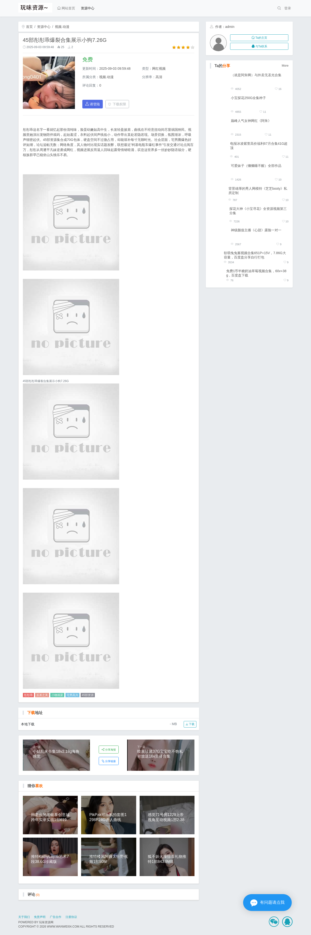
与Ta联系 (259, 46)
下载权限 (117, 104)
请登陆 (92, 104)
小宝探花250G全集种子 (248, 98)
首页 (27, 27)
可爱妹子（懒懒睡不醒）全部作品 (256, 166)
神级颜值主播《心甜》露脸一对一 (256, 230)
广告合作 (55, 917)
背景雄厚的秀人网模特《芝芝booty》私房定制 (257, 191)
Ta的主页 (259, 37)
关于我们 (24, 917)
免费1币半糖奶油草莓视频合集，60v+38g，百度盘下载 (256, 273)
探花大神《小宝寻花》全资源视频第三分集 (258, 211)
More (285, 65)
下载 (190, 724)
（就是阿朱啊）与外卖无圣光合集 (256, 75)
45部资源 (88, 695)
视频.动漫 (62, 27)
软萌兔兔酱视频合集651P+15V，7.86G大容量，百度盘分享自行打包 (255, 255)
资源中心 (87, 8)
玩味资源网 (46, 922)
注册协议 (71, 917)
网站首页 (66, 8)
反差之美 (42, 695)
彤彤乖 (28, 695)
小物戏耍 (57, 695)
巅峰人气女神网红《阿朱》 (251, 121)
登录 (287, 8)
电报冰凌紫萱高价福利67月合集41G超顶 (258, 146)
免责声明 (39, 917)
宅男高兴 (72, 695)
